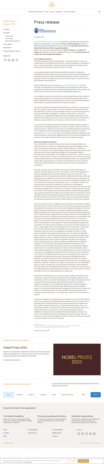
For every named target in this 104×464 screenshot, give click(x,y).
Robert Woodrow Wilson (12, 41)
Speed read (7, 47)
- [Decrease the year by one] (78, 395)
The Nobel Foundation (13, 416)
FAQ (4, 436)
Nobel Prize (8, 443)
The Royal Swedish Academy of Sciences (47, 41)
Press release (7, 44)
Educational (59, 11)
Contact (6, 433)
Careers (55, 436)
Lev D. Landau (48, 133)
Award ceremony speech (11, 51)
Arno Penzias (9, 38)
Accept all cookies (83, 461)
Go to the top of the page (40, 330)
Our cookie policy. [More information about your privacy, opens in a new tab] (27, 462)
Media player (57, 433)
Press (5, 430)
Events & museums (70, 11)
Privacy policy (33, 430)
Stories (52, 11)
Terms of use (32, 433)
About (47, 11)
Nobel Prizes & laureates (35, 11)
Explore (95, 394)
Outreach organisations (82, 416)
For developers (57, 430)
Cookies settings (71, 461)
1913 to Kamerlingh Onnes (71, 85)
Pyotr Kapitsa (9, 36)
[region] (52, 461)
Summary (6, 29)
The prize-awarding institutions (51, 416)
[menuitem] (35, 11)
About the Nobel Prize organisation (19, 408)
